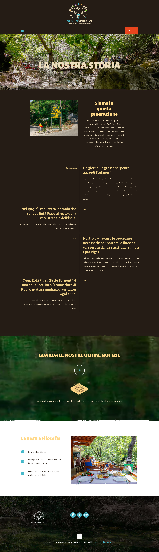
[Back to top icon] (79, 536)
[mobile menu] (22, 30)
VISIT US (131, 30)
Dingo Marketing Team (104, 542)
